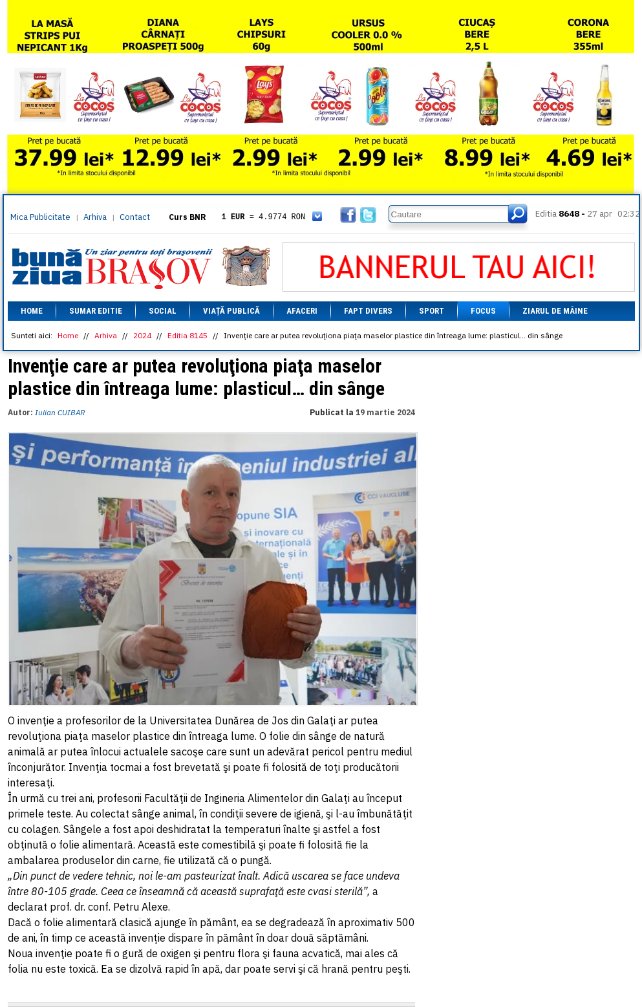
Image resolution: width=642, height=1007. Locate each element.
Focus (483, 311)
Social (163, 311)
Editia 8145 (187, 335)
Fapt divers (368, 311)
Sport (431, 311)
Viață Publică (231, 311)
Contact (135, 216)
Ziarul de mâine (555, 311)
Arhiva (95, 216)
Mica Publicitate (40, 216)
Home (32, 311)
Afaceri (301, 311)
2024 (142, 335)
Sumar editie (95, 311)
